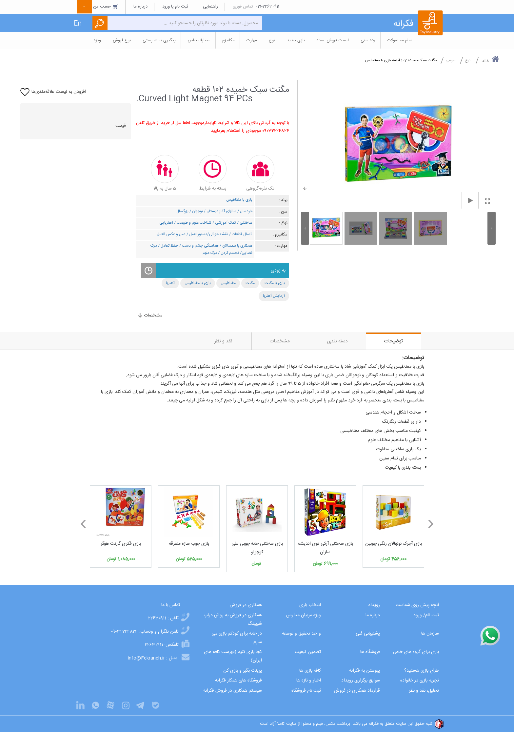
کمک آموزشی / (223, 222)
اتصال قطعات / (240, 234)
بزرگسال (182, 211)
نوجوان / (195, 211)
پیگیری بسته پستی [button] (159, 40)
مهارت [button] (252, 40)
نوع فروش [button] (122, 40)
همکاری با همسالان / (235, 245)
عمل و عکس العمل (171, 234)
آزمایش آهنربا (274, 296)
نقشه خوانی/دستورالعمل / (207, 234)
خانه (490, 59)
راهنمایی (210, 6)
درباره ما (140, 6)
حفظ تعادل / (167, 245)
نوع (467, 60)
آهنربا (170, 283)
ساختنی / (244, 222)
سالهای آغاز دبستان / (219, 211)
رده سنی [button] (368, 40)
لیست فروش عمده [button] (333, 40)
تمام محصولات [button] (399, 40)
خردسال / (244, 211)
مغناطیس (228, 283)
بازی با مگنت (275, 283)
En (78, 23)
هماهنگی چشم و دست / (198, 245)
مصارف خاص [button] (199, 40)
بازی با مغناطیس (239, 199)
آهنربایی (166, 222)
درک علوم (210, 253)
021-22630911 (267, 6)
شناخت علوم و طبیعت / (192, 222)
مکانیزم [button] (228, 40)
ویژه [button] (97, 40)
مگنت (250, 283)
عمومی (450, 60)
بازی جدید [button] (296, 40)
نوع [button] (272, 40)
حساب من (98, 6)
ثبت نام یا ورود (175, 6)
